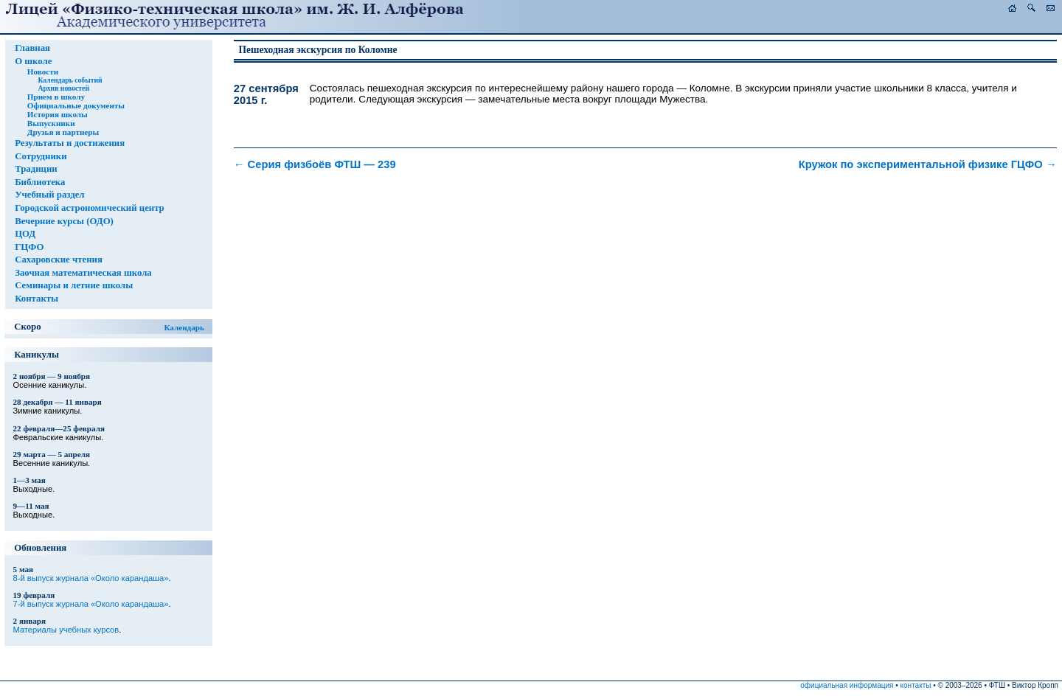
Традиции (36, 169)
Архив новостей (63, 88)
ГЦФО (29, 247)
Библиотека (40, 182)
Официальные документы (76, 105)
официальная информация (846, 685)
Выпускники (51, 123)
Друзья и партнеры (63, 132)
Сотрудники (40, 156)
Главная (32, 48)
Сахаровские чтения (59, 259)
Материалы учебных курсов (66, 629)
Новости (42, 71)
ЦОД (25, 234)
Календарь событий (70, 80)
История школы (57, 114)
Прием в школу (56, 96)
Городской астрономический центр (89, 208)
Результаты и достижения (70, 143)
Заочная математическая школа (83, 273)
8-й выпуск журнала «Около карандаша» (91, 578)
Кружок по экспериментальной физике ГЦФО (928, 164)
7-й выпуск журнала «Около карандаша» (91, 603)
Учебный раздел (49, 194)
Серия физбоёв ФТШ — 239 (315, 164)
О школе (33, 61)
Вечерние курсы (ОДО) (64, 221)
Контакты (36, 298)
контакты (915, 685)
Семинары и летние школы (74, 285)
